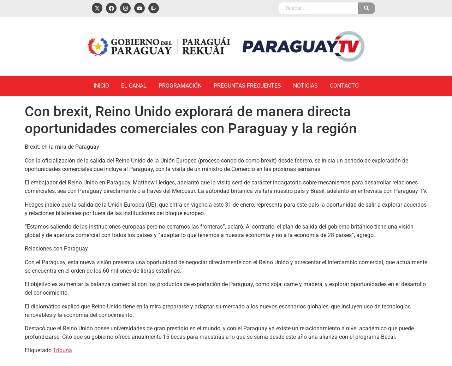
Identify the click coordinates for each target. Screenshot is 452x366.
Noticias (305, 85)
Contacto (344, 85)
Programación (180, 85)
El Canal (134, 85)
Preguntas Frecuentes (247, 85)
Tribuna (62, 350)
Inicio (101, 85)
